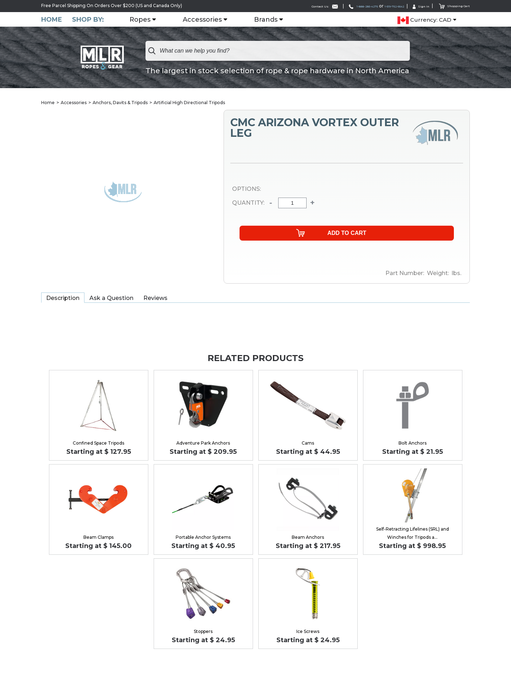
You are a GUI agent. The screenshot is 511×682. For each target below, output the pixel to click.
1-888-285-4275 (333, 6)
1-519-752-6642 (377, 6)
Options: (246, 190)
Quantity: (248, 203)
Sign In (412, 6)
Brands (270, 19)
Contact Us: (284, 6)
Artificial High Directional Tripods (189, 103)
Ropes (144, 19)
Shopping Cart (450, 5)
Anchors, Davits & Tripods (120, 103)
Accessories (206, 19)
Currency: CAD (424, 20)
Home (51, 19)
